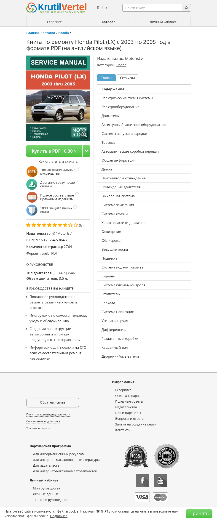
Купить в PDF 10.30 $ (54, 151)
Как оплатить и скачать (58, 161)
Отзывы (127, 77)
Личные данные (46, 494)
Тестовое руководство (50, 499)
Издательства (126, 407)
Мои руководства (46, 488)
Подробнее (58, 516)
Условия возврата (38, 428)
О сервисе (54, 22)
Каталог (108, 22)
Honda (63, 33)
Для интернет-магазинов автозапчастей (65, 471)
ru (100, 8)
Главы (106, 77)
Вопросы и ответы (129, 418)
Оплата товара (127, 395)
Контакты (122, 430)
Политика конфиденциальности (48, 414)
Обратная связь (52, 402)
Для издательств (46, 465)
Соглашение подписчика (43, 421)
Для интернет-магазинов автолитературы (66, 459)
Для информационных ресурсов (58, 454)
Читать (55, 97)
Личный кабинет (163, 22)
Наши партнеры (128, 413)
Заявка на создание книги (135, 424)
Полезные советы (129, 401)
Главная (33, 33)
